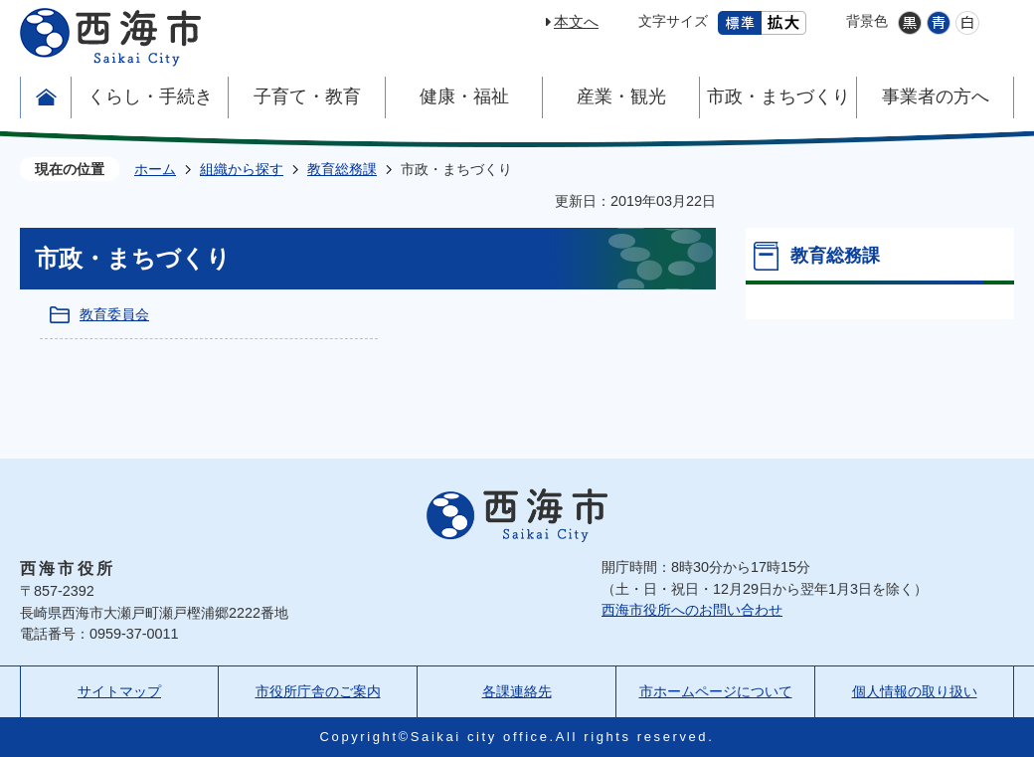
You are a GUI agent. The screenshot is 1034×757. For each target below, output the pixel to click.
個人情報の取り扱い (914, 691)
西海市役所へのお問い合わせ (692, 610)
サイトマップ (119, 691)
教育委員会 (114, 314)
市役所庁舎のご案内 (318, 691)
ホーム (155, 169)
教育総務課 (342, 169)
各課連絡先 (517, 691)
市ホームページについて (715, 691)
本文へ (576, 21)
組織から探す (241, 169)
